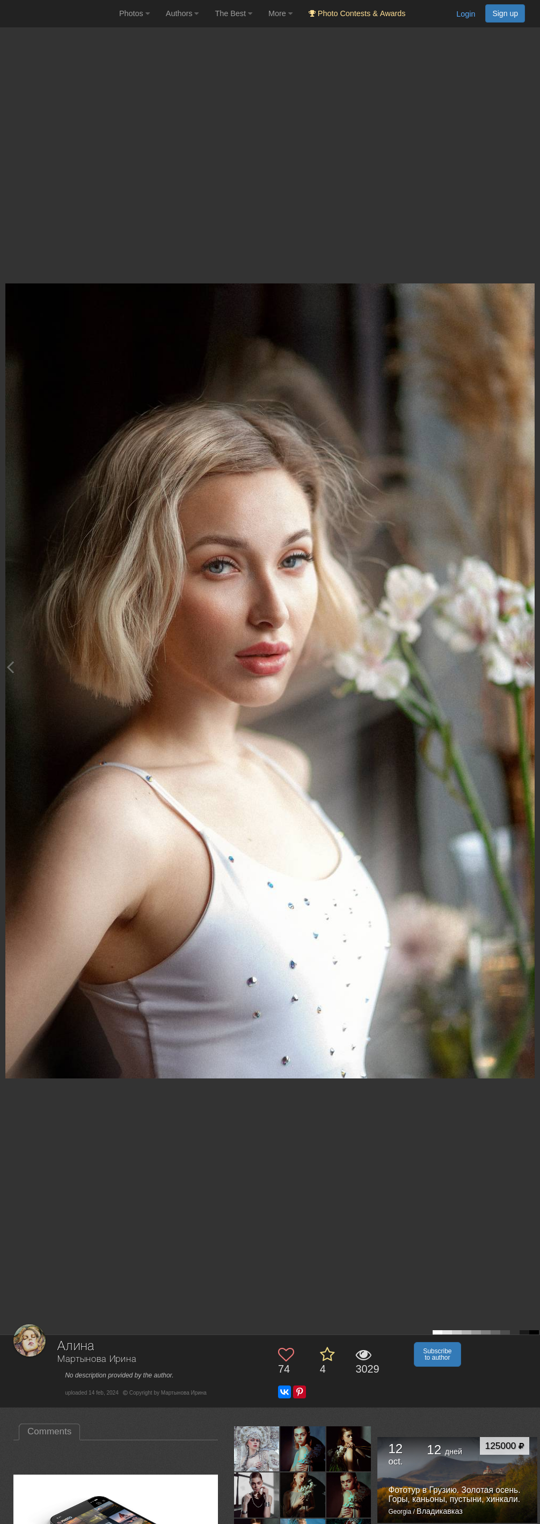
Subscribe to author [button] (437, 1354)
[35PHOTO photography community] (58, 13)
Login (465, 14)
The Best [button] (233, 13)
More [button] (280, 13)
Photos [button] (134, 13)
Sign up (505, 13)
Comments (49, 1431)
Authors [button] (182, 13)
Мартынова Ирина (96, 1359)
